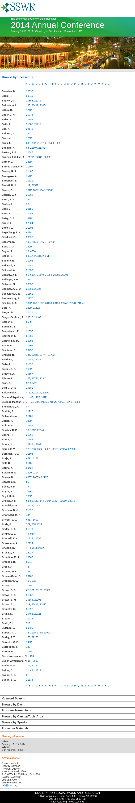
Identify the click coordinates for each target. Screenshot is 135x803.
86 (27, 482)
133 (28, 105)
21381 (36, 458)
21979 (29, 529)
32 (27, 632)
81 (31, 500)
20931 (37, 256)
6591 (29, 458)
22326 (37, 288)
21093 (29, 260)
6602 (39, 449)
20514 (37, 392)
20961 (45, 256)
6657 (29, 477)
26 (27, 251)
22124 (29, 543)
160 (35, 303)
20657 (29, 373)
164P (42, 190)
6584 (29, 562)
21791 (35, 378)
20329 (29, 505)
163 (32, 656)
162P (35, 190)
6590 (35, 519)
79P (28, 486)
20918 (29, 317)
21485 (29, 171)
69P (28, 143)
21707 (29, 166)
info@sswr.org (9, 785)
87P (28, 406)
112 (28, 185)
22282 (51, 242)
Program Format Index (17, 710)
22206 (37, 599)
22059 (63, 500)
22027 (29, 552)
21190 (29, 585)
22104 (63, 449)
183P (29, 496)
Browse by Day (12, 704)
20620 (29, 237)
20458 (29, 213)
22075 (71, 500)
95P (32, 533)
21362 (29, 434)
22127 (44, 477)
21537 (43, 242)
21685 (29, 124)
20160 (29, 576)
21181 (29, 416)
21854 (52, 402)
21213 (29, 538)
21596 (29, 453)
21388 (47, 590)
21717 (37, 124)
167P (44, 397)
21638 (29, 595)
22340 (40, 430)
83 (27, 147)
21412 (35, 105)
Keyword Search (13, 698)
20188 (48, 303)
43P (28, 566)
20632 (29, 91)
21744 (43, 354)
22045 (39, 157)
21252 (80, 303)
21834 (29, 679)
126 (28, 133)
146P (29, 642)
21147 (36, 472)
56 (32, 402)
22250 (61, 402)
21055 (29, 331)
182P (29, 218)
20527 (36, 660)
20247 (29, 256)
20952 (29, 119)
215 (28, 665)
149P (29, 246)
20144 (33, 548)
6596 (33, 274)
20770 (29, 298)
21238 (37, 538)
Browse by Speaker (15, 722)
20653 (36, 477)
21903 (29, 227)
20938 (29, 444)
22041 (37, 359)
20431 (29, 312)
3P (27, 675)
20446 (29, 265)
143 (28, 646)
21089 (49, 190)
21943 (43, 378)
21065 (29, 288)
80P (34, 143)
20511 (29, 180)
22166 (29, 491)
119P (33, 632)
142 (28, 199)
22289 (56, 274)
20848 (35, 354)
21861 (29, 293)
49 (27, 533)
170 (28, 637)
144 (42, 500)
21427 (43, 604)
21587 (40, 143)
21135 (29, 463)
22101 (55, 449)
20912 (29, 618)
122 (28, 378)
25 (27, 204)
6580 (33, 251)
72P (28, 279)
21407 (37, 317)
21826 (29, 510)
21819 (37, 670)
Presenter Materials (15, 728)
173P (41, 303)
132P (29, 303)
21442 (29, 670)
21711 (31, 157)
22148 (29, 128)
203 (34, 449)
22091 (47, 449)
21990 (47, 632)
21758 (41, 147)
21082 (29, 194)
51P (28, 623)
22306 (64, 274)
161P (29, 176)
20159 (29, 208)
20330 (29, 284)
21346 (29, 114)
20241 (35, 665)
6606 (37, 402)
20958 (29, 439)
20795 (29, 340)
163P (29, 369)
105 (28, 242)
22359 (71, 449)
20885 (29, 557)
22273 (35, 637)
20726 (37, 613)
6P (27, 590)
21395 (29, 364)
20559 (45, 392)
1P (27, 548)
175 (28, 449)
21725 (29, 411)
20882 (29, 387)
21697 (33, 147)
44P (31, 397)
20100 (39, 590)
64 (27, 500)
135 (28, 354)
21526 (35, 242)
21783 (51, 354)
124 (31, 392)
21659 (29, 270)
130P (29, 472)
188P (29, 161)
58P (34, 524)
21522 (35, 185)
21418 (35, 604)
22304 (29, 223)
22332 (47, 157)
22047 (29, 152)
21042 (37, 100)
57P (28, 524)
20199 (56, 303)
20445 (29, 359)
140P (29, 420)
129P (29, 138)
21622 (36, 307)
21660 (29, 336)
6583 (29, 519)
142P (29, 307)
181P (33, 430)
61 (27, 274)
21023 (41, 548)
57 (27, 383)
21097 (29, 609)
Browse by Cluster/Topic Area (22, 716)
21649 (40, 274)
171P (40, 524)
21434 (43, 105)
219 (28, 604)
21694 (48, 143)
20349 (29, 96)
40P (28, 580)
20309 (29, 345)
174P (29, 110)
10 (27, 430)
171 (32, 590)
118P (37, 397)
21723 (33, 383)
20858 (29, 100)
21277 (55, 500)
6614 (29, 232)
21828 (56, 143)
